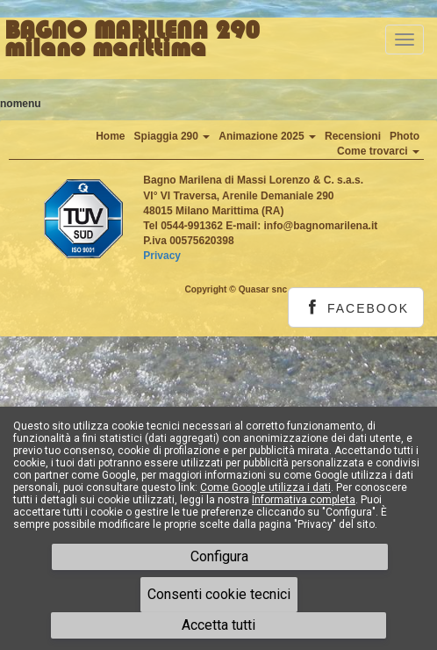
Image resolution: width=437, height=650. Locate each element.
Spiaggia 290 (172, 136)
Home (110, 136)
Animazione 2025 (267, 136)
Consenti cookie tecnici (218, 594)
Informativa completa (303, 500)
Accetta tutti (218, 625)
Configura (219, 556)
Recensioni (353, 136)
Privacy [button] (162, 255)
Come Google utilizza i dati (265, 487)
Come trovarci (378, 151)
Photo (404, 136)
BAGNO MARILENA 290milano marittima (132, 39)
